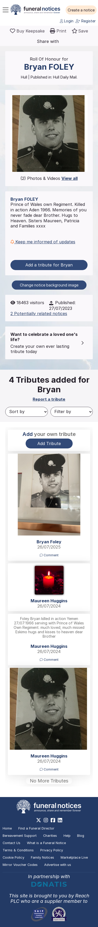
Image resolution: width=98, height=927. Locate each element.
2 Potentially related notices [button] (38, 313)
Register (86, 21)
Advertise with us (57, 865)
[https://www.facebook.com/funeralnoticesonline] (53, 820)
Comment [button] (49, 555)
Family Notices (42, 857)
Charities (50, 836)
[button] (81, 10)
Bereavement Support (20, 836)
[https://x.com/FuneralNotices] (38, 820)
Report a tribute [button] (49, 399)
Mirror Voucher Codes (20, 865)
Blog (80, 836)
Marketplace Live (74, 857)
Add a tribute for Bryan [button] (49, 264)
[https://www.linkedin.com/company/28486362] (60, 820)
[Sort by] (26, 412)
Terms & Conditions (18, 850)
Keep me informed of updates (42, 241)
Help (67, 836)
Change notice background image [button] (49, 285)
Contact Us (11, 843)
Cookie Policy (13, 857)
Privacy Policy (51, 850)
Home (7, 828)
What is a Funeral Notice (46, 843)
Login (66, 21)
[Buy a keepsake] (27, 31)
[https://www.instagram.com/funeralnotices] (46, 820)
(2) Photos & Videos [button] (49, 178)
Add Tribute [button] (49, 443)
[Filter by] (71, 412)
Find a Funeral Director (36, 828)
